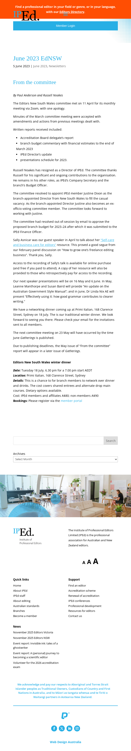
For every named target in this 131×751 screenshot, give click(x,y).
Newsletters (57, 66)
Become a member (25, 616)
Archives (19, 454)
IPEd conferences (79, 601)
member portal (71, 401)
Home (17, 585)
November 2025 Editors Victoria (33, 632)
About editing (21, 601)
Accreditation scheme (82, 591)
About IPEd (20, 591)
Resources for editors (81, 611)
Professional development (84, 606)
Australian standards (26, 606)
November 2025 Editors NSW (31, 638)
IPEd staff (19, 596)
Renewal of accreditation (83, 596)
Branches (19, 611)
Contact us (75, 616)
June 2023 (40, 66)
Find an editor (77, 585)
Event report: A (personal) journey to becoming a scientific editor (36, 655)
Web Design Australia (65, 742)
